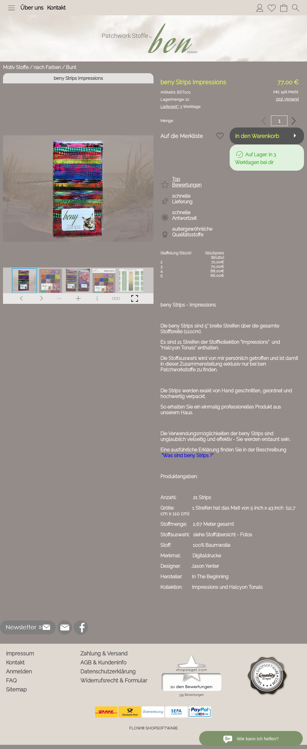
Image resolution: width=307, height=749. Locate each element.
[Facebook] (80, 627)
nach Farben (47, 67)
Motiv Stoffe (15, 67)
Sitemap (16, 689)
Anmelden (19, 671)
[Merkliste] (271, 7)
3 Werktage (180, 106)
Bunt (71, 67)
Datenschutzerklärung (108, 671)
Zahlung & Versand (103, 653)
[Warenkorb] (283, 7)
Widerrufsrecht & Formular (113, 680)
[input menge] (279, 120)
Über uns (31, 7)
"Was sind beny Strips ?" (187, 455)
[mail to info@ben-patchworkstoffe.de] (64, 627)
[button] (11, 7)
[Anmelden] (259, 7)
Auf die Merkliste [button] (181, 136)
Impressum (20, 653)
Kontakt (56, 7)
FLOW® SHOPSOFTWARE (153, 728)
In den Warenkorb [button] (257, 136)
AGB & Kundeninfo (103, 662)
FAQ (11, 680)
